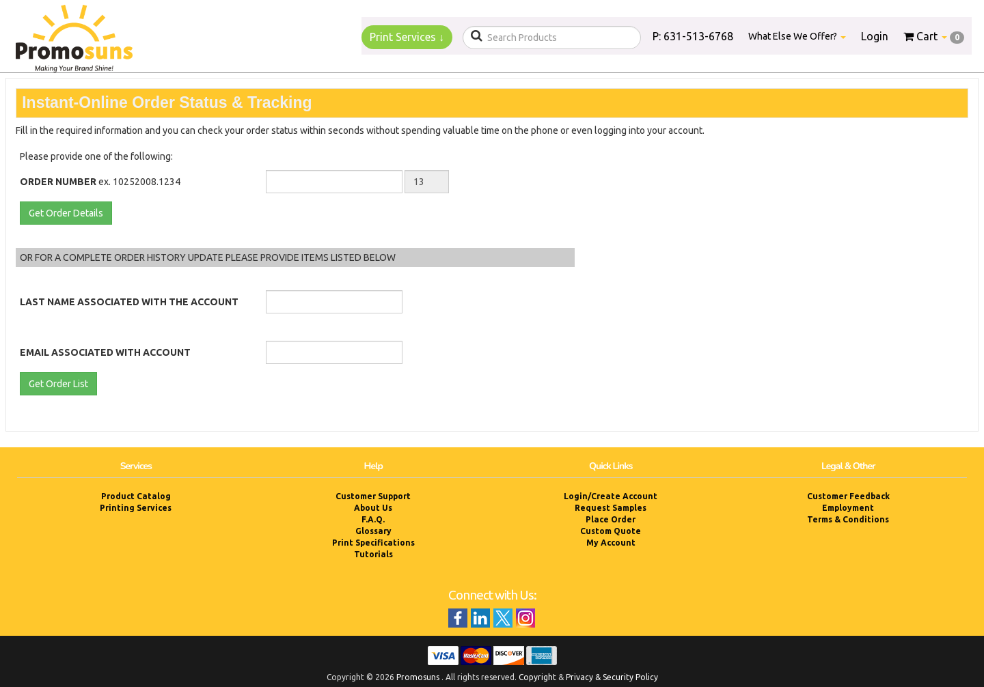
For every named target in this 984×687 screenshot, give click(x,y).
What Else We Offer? (797, 36)
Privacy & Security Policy (612, 677)
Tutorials (373, 554)
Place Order (611, 519)
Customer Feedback (848, 496)
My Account (611, 542)
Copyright (537, 677)
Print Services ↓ (407, 37)
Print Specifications (373, 542)
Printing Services (136, 507)
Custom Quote (610, 531)
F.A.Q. (373, 519)
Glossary (373, 531)
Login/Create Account (610, 496)
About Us (373, 507)
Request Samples (610, 507)
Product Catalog (136, 496)
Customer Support (373, 496)
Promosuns (417, 677)
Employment (848, 507)
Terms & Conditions (848, 519)
